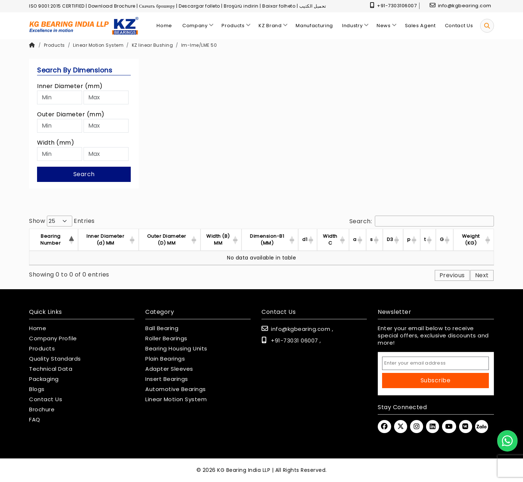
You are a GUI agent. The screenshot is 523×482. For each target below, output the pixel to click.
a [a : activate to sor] (355, 239)
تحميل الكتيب (312, 6)
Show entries (62, 221)
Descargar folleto (199, 6)
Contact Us (45, 399)
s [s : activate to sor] (371, 239)
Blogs (37, 389)
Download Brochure (111, 6)
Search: (421, 221)
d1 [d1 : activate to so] (304, 239)
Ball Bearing (161, 328)
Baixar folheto (278, 6)
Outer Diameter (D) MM (166, 240)
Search (84, 174)
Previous (452, 275)
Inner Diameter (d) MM (105, 240)
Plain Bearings (165, 358)
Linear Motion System (98, 45)
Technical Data (50, 369)
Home (37, 328)
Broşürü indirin (241, 6)
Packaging (44, 379)
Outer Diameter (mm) (71, 114)
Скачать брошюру (157, 6)
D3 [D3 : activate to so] (390, 239)
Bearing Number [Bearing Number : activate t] (50, 240)
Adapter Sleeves (169, 369)
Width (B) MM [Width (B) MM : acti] (218, 240)
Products (54, 45)
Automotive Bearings (175, 389)
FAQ (34, 419)
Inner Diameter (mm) (70, 86)
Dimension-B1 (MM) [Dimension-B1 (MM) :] (267, 240)
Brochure (41, 409)
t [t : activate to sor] (425, 239)
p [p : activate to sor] (409, 239)
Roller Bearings (166, 338)
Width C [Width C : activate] (330, 240)
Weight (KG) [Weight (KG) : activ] (471, 240)
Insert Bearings (166, 379)
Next (482, 275)
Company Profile (53, 338)
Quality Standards (55, 358)
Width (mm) (55, 142)
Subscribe (436, 380)
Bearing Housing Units (176, 348)
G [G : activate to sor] (442, 239)
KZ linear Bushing (152, 45)
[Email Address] (435, 363)
